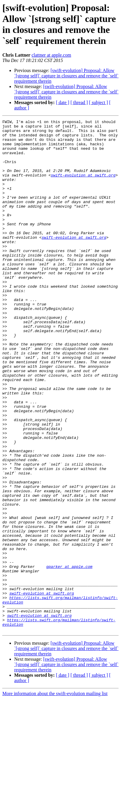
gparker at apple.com (69, 656)
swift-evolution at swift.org (83, 186)
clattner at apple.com (51, 55)
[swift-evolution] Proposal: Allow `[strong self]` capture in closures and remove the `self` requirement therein (66, 76)
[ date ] (62, 102)
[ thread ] (79, 102)
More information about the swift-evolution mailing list (55, 795)
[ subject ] (98, 102)
